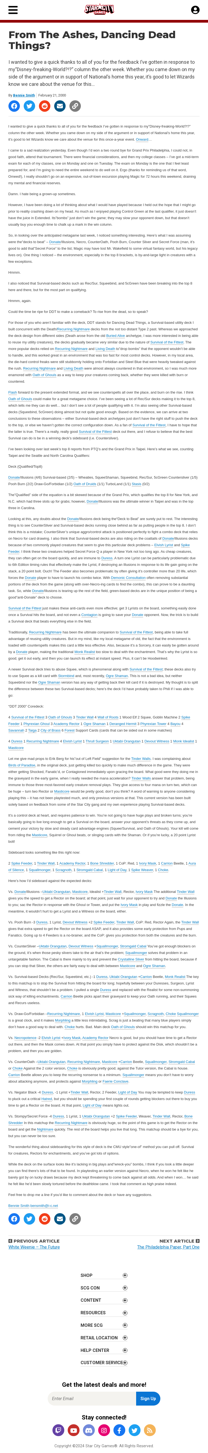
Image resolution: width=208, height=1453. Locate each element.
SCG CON (90, 1288)
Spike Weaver (142, 870)
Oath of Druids (85, 484)
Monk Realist (84, 652)
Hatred (46, 1099)
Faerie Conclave (116, 1081)
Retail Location (99, 1337)
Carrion (167, 863)
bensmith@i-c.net (44, 1206)
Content (91, 1300)
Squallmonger (40, 870)
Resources (93, 1312)
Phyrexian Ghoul (36, 724)
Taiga (32, 730)
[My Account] (195, 10)
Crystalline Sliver (131, 959)
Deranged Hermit (122, 724)
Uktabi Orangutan (126, 741)
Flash (12, 392)
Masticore (16, 748)
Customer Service (102, 1362)
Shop (87, 1275)
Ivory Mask (147, 863)
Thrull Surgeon (97, 741)
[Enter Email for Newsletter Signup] (92, 1399)
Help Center (95, 1350)
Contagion (89, 615)
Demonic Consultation (128, 578)
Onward (142, 139)
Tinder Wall (85, 717)
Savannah (16, 730)
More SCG (92, 1325)
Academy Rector (66, 724)
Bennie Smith (24, 95)
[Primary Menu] (13, 10)
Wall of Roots (107, 717)
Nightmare (45, 1129)
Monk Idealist (183, 741)
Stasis (136, 484)
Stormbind (66, 676)
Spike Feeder (21, 863)
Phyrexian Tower (153, 724)
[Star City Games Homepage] (104, 9)
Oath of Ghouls (44, 375)
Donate (55, 242)
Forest (70, 730)
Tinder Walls (141, 759)
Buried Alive (115, 336)
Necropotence (25, 1038)
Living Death (105, 349)
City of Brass (51, 730)
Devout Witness (157, 741)
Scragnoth (63, 870)
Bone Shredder (102, 863)
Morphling (63, 1020)
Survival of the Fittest (166, 342)
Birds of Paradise (21, 765)
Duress (106, 558)
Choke (163, 870)
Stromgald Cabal (90, 870)
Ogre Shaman (117, 676)
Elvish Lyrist (163, 545)
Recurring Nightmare (73, 329)
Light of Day (117, 870)
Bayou (175, 724)
